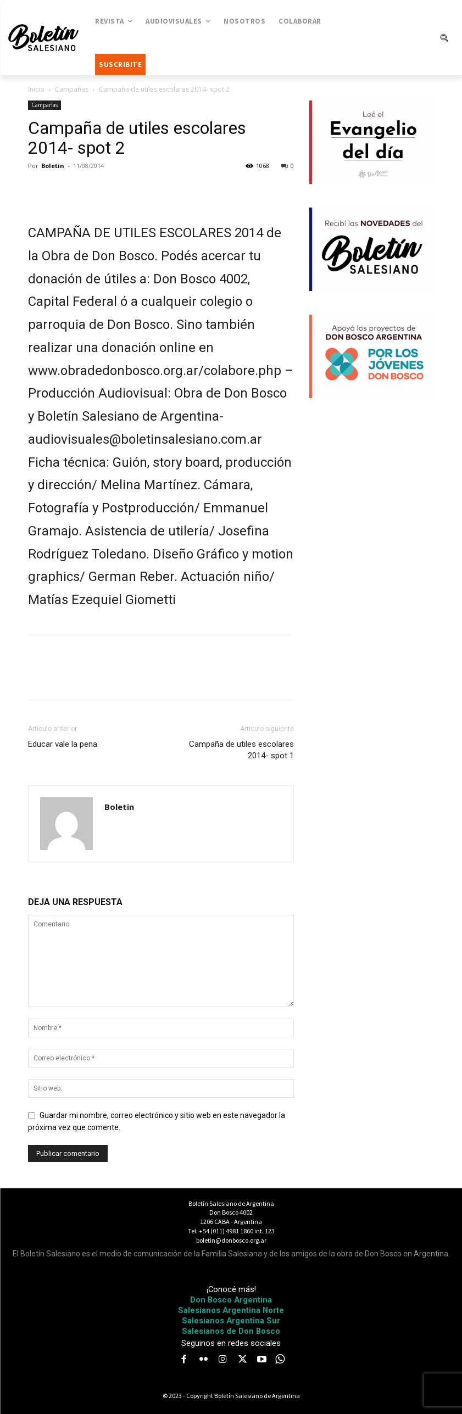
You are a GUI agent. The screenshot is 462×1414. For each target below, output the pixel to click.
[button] (444, 38)
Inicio (36, 89)
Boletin (52, 165)
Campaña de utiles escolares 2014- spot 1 (241, 750)
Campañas (71, 89)
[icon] (279, 1359)
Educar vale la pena (62, 744)
